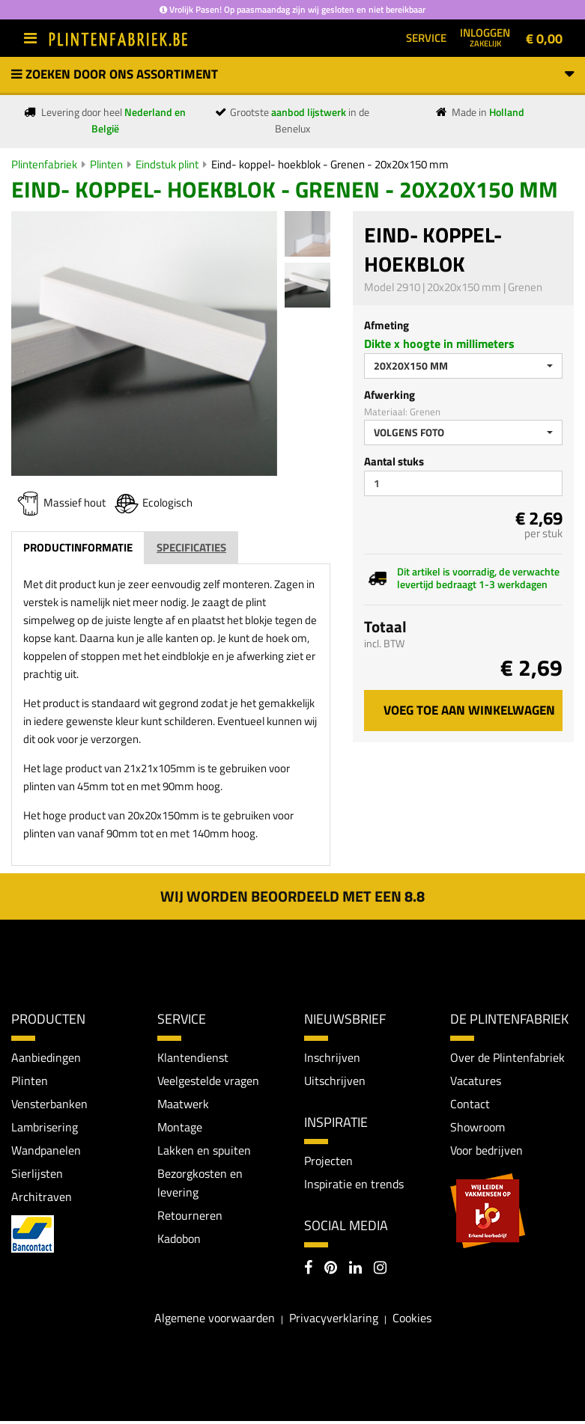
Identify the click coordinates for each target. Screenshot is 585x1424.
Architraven (41, 1199)
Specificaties (191, 547)
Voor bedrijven (486, 1152)
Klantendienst (192, 1057)
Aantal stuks (394, 461)
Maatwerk (183, 1104)
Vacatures (475, 1081)
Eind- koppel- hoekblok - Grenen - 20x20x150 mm (330, 164)
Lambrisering (44, 1128)
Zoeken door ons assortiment (292, 74)
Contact (470, 1104)
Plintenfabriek (44, 164)
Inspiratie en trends (354, 1185)
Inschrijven (332, 1057)
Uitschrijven (335, 1081)
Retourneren (189, 1218)
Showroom (477, 1128)
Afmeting (386, 325)
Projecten (328, 1161)
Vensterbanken (49, 1104)
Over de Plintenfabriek (507, 1057)
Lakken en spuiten (204, 1152)
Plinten (106, 164)
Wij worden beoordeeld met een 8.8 (292, 896)
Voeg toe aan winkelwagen (469, 710)
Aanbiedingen (46, 1057)
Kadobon (179, 1242)
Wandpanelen (46, 1152)
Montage (179, 1128)
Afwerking (389, 394)
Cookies (411, 1320)
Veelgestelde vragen (208, 1081)
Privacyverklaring (333, 1320)
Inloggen (485, 36)
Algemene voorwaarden (214, 1320)
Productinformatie (78, 547)
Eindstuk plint (167, 164)
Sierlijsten (37, 1176)
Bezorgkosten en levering (200, 1185)
